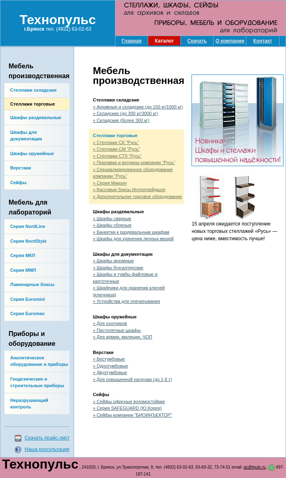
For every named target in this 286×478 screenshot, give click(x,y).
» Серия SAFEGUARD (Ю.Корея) (127, 408)
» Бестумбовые (109, 358)
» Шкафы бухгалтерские (118, 267)
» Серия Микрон (110, 182)
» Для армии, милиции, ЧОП (122, 336)
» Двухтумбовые (110, 372)
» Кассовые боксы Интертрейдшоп (129, 189)
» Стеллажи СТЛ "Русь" (117, 155)
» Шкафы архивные (113, 260)
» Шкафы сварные (112, 218)
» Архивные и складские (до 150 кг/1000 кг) (138, 106)
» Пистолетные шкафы (117, 330)
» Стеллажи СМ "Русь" (116, 149)
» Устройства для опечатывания (126, 301)
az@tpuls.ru (255, 467)
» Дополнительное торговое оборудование (137, 196)
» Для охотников (110, 323)
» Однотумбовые (110, 365)
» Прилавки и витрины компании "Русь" (134, 162)
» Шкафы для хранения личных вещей (133, 238)
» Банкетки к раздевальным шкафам (131, 232)
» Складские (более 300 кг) (121, 120)
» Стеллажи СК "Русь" (116, 142)
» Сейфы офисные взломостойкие (129, 401)
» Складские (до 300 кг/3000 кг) (125, 113)
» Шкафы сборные (112, 225)
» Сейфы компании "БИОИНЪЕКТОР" (132, 415)
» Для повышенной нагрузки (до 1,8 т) (132, 379)
